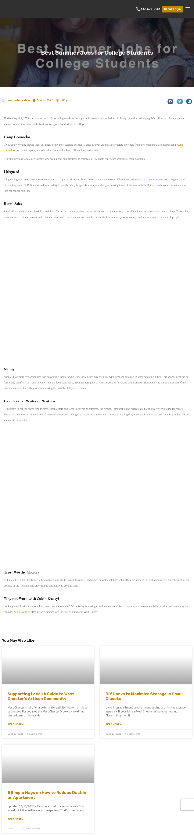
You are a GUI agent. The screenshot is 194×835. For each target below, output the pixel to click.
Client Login (172, 9)
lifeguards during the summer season (143, 179)
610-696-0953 (150, 9)
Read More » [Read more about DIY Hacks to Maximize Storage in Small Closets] (114, 724)
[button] (170, 102)
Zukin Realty (20, 612)
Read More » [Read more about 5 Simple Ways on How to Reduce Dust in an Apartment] (16, 819)
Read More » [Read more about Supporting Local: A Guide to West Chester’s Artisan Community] (16, 724)
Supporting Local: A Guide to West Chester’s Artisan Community (41, 696)
